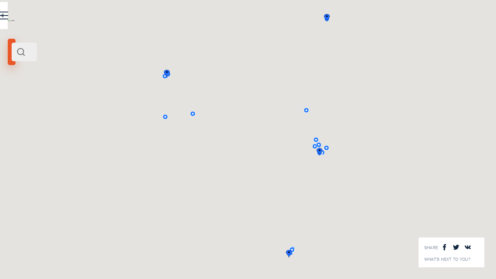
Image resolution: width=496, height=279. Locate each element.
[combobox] (105, 52)
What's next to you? (447, 259)
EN (170, 17)
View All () (184, 255)
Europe (45, 108)
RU (153, 17)
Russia (29, 108)
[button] (426, 152)
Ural (15, 108)
